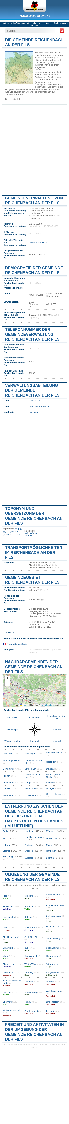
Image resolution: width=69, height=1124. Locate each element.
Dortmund (29, 845)
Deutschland (35, 400)
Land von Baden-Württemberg (14, 23)
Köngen (28, 782)
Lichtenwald (9, 769)
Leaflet (24, 705)
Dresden (28, 851)
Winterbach (30, 795)
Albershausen (9, 782)
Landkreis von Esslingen (40, 23)
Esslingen (33, 412)
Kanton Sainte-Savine (15, 644)
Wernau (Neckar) (12, 741)
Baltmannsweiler (54, 752)
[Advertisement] (34, 149)
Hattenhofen (30, 788)
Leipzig (6, 845)
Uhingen (50, 788)
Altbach (6, 776)
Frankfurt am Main (33, 837)
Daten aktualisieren (14, 99)
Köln (5, 838)
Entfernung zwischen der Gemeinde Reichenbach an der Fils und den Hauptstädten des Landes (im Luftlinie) (34, 816)
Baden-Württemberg (39, 406)
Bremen (7, 851)
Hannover (51, 851)
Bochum (50, 858)
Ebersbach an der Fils (56, 717)
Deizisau (50, 769)
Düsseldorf (51, 838)
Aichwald (50, 782)
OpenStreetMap (48, 705)
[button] (7, 678)
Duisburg (28, 858)
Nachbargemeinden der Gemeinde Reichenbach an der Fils (33, 667)
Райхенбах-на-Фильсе (31, 534)
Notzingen (51, 762)
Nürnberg (8, 856)
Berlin (5, 831)
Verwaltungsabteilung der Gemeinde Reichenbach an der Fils (32, 390)
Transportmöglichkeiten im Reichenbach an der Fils (33, 552)
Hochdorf (56, 729)
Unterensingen (53, 794)
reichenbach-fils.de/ (38, 242)
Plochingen (12, 717)
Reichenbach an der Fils (35, 15)
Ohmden (7, 788)
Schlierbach (30, 769)
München (50, 831)
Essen (49, 845)
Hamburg (29, 831)
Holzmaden (8, 795)
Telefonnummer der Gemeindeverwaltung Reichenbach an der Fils (32, 334)
